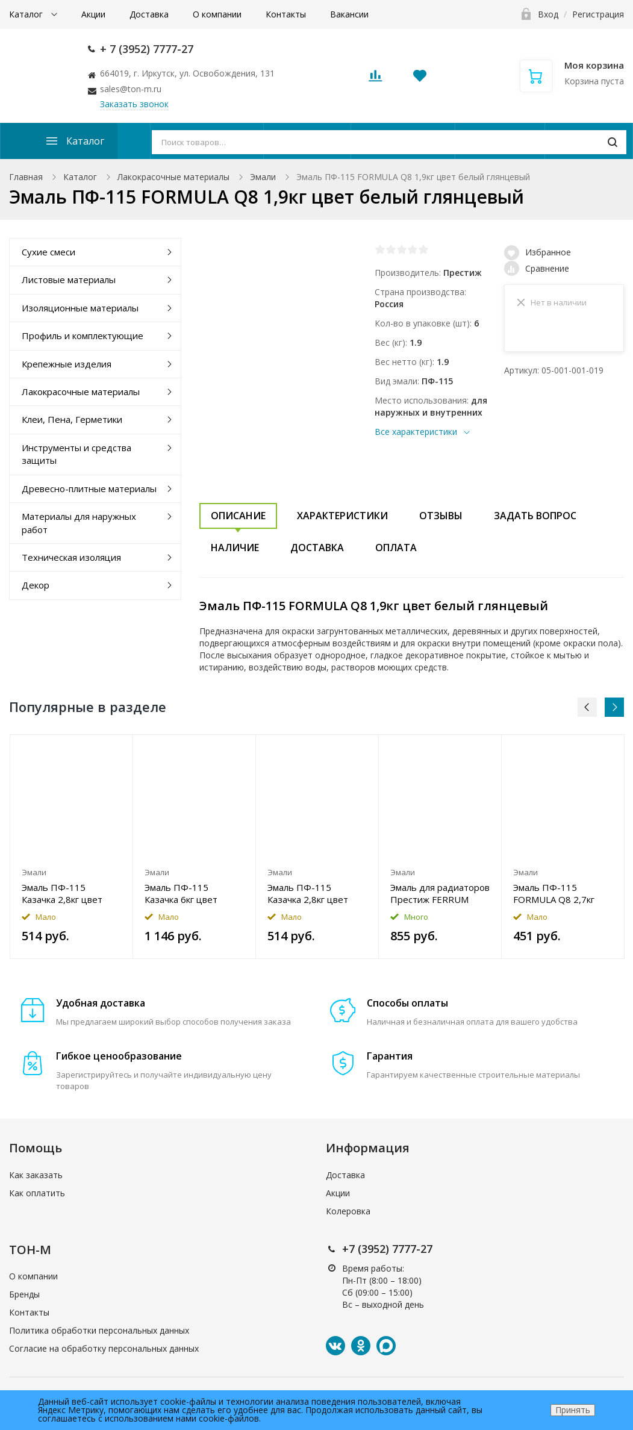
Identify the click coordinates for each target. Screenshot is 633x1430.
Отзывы (441, 515)
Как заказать (36, 1175)
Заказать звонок (134, 104)
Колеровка (348, 1211)
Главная (26, 177)
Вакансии (349, 14)
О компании (217, 14)
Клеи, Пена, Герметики (72, 419)
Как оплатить (37, 1193)
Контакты (286, 14)
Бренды (24, 1294)
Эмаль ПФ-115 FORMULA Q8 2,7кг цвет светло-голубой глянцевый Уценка (559, 893)
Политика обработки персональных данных (99, 1330)
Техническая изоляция (71, 557)
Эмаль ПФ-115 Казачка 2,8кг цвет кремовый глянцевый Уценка (68, 893)
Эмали (263, 177)
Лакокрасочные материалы (173, 177)
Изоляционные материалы (80, 308)
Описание (238, 515)
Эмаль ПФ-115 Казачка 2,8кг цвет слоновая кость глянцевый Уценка (307, 893)
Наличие (235, 547)
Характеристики (342, 515)
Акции (93, 14)
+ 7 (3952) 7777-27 (146, 49)
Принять (572, 1410)
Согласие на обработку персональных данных (104, 1348)
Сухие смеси (48, 252)
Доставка (149, 14)
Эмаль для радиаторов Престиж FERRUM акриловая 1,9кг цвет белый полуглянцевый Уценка (440, 893)
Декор (35, 585)
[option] (71, 846)
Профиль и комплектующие (82, 335)
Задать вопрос (535, 515)
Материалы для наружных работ (79, 522)
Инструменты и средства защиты (76, 454)
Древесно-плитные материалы (89, 488)
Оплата (396, 547)
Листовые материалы (69, 279)
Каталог (27, 14)
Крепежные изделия (66, 364)
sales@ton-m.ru (130, 89)
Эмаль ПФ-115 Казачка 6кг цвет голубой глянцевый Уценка (187, 893)
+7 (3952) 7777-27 (387, 1248)
